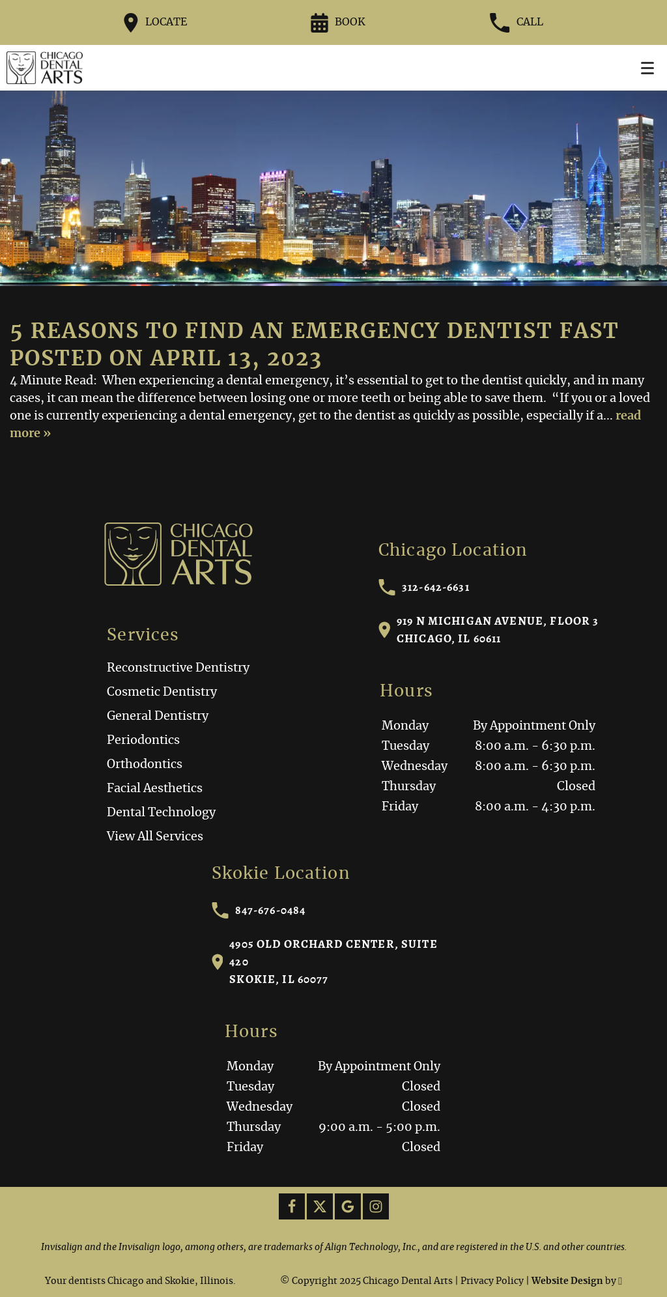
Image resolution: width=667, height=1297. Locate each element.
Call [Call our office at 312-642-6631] (516, 23)
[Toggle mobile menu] (647, 68)
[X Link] (320, 1206)
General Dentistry (157, 716)
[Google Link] (348, 1206)
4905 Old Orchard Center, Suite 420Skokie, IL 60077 (325, 961)
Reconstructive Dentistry (178, 668)
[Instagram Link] (376, 1206)
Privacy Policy (492, 1281)
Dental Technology (161, 813)
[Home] (44, 68)
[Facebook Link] (292, 1206)
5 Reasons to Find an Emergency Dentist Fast (314, 331)
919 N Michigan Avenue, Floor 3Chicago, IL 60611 (488, 629)
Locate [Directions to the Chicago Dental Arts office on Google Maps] (155, 23)
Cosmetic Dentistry (162, 692)
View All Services (155, 837)
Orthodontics (144, 765)
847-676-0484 (259, 910)
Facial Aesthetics (155, 789)
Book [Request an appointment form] (338, 23)
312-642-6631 (424, 587)
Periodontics (143, 741)
